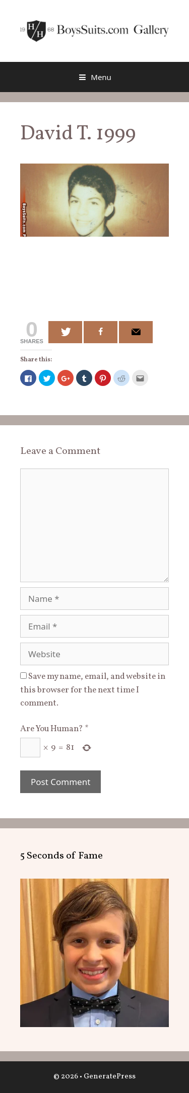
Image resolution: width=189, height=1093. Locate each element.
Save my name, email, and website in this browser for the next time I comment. (92, 690)
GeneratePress (110, 1076)
